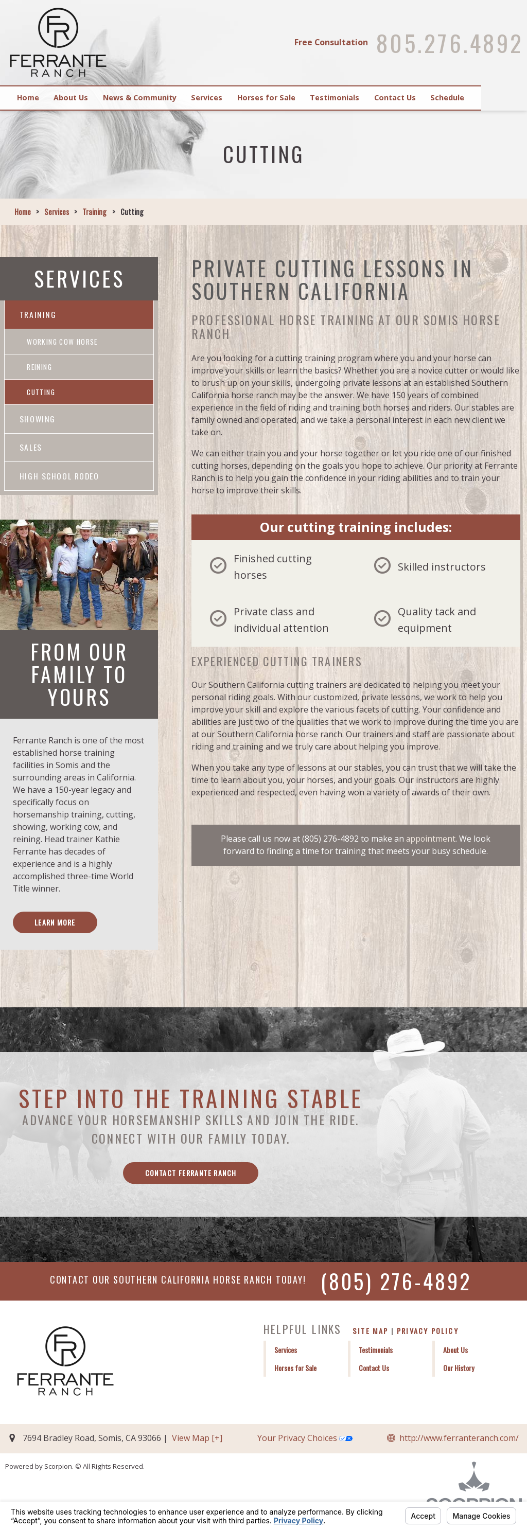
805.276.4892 (448, 43)
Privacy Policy (428, 1336)
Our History (459, 1373)
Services (226, 97)
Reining (40, 368)
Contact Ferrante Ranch (190, 1177)
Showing (38, 421)
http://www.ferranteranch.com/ (459, 1443)
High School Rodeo (60, 479)
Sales (31, 450)
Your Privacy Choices (305, 1443)
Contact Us (431, 97)
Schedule (489, 97)
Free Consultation (329, 42)
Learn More (56, 926)
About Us (80, 97)
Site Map (371, 1336)
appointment (431, 838)
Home (32, 97)
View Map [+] (197, 1443)
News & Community (154, 97)
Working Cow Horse (63, 342)
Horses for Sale (292, 97)
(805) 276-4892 (396, 1286)
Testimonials (366, 97)
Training (94, 211)
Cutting (42, 394)
